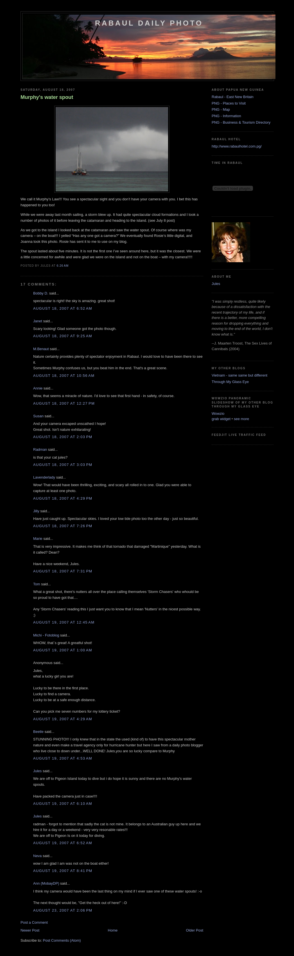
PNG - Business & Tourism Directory (241, 122)
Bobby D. (40, 293)
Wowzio (218, 413)
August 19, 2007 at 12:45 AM (63, 622)
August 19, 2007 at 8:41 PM (62, 871)
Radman (40, 449)
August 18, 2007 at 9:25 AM (62, 336)
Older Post (194, 930)
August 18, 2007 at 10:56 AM (63, 375)
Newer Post (30, 930)
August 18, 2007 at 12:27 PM (64, 403)
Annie (37, 388)
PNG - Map (221, 109)
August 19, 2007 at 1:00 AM (62, 650)
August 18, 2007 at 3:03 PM (62, 465)
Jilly (36, 511)
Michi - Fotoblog (46, 635)
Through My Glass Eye (230, 382)
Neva (37, 856)
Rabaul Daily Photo (149, 23)
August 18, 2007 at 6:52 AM (62, 308)
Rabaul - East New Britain (233, 97)
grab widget (221, 419)
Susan (38, 416)
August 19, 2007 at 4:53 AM (62, 758)
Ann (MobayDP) (46, 883)
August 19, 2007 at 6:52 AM (62, 843)
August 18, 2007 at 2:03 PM (62, 437)
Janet (37, 321)
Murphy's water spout (47, 97)
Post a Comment (34, 922)
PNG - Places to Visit (229, 103)
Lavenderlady (44, 477)
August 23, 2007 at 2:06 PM (62, 910)
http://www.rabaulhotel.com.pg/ (237, 146)
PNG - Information (226, 116)
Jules (37, 771)
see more (241, 419)
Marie (37, 538)
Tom (36, 584)
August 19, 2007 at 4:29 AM (62, 719)
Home (113, 930)
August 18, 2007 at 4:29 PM (62, 498)
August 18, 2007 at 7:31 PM (62, 571)
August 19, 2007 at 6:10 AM (62, 803)
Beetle (38, 732)
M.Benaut (41, 349)
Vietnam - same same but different (239, 375)
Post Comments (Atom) (62, 940)
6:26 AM (62, 265)
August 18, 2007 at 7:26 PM (62, 526)
